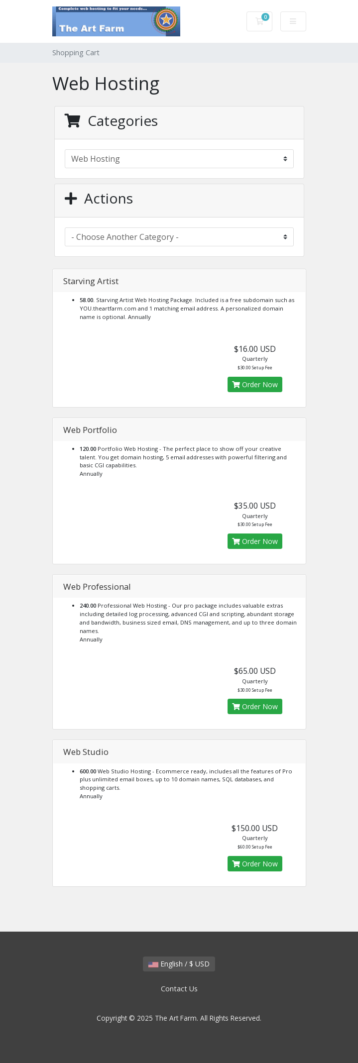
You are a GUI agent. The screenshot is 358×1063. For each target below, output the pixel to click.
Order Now (255, 384)
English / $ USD (179, 963)
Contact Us (179, 988)
